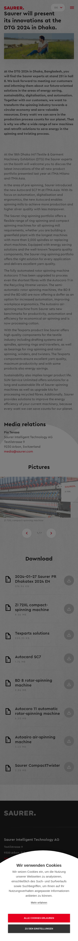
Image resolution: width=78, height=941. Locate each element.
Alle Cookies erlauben (39, 918)
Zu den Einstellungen (39, 928)
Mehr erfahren (39, 902)
